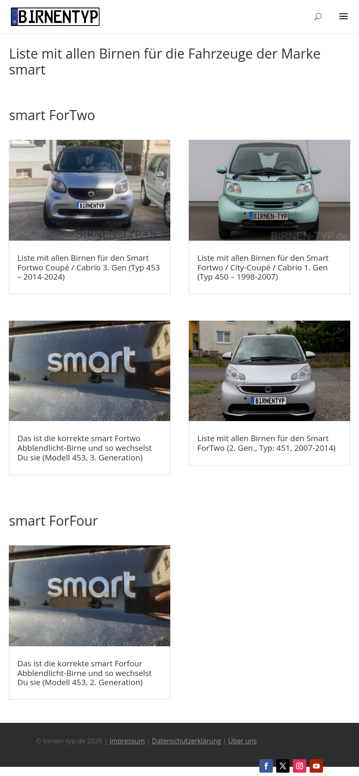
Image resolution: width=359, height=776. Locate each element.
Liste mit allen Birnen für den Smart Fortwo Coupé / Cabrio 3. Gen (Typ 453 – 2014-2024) (88, 267)
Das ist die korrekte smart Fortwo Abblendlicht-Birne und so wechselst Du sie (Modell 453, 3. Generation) (84, 448)
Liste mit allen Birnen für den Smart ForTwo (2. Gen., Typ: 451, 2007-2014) (266, 443)
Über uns (242, 740)
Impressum (127, 740)
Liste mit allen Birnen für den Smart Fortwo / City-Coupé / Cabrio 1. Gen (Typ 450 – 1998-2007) (262, 267)
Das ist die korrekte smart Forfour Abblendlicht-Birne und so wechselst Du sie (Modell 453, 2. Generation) (84, 673)
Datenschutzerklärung (186, 740)
